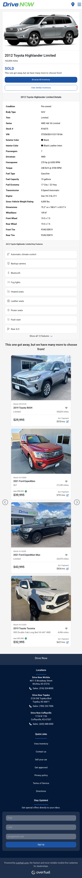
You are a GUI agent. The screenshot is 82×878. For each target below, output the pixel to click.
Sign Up (41, 844)
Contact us (41, 751)
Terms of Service (41, 783)
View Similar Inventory (41, 88)
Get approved (41, 767)
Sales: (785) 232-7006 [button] (41, 706)
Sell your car (41, 759)
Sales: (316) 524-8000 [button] (41, 688)
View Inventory (41, 743)
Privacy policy (41, 775)
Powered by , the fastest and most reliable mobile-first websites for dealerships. (41, 867)
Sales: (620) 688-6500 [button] (41, 724)
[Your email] (41, 836)
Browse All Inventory (41, 79)
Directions (41, 791)
